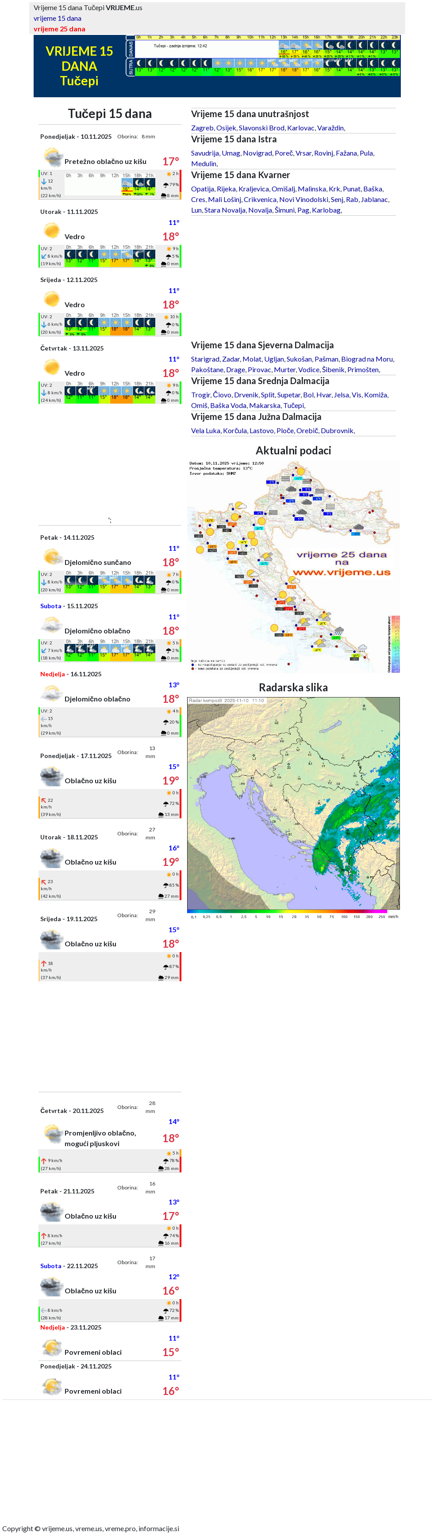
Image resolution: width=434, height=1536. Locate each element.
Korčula (235, 430)
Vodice (308, 369)
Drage (235, 369)
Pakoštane (207, 369)
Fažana (346, 153)
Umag (231, 153)
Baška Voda (228, 405)
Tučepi (293, 405)
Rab (352, 199)
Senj (337, 199)
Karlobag (326, 210)
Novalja (260, 210)
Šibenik (333, 369)
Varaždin (330, 127)
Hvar (323, 394)
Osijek (226, 127)
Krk (334, 188)
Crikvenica (260, 199)
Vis (356, 394)
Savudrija (205, 153)
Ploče (285, 430)
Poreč (284, 153)
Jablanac (374, 199)
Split (268, 394)
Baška (372, 188)
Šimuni (285, 210)
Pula (366, 153)
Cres (198, 199)
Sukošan (299, 358)
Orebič (307, 430)
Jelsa (341, 394)
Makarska (264, 405)
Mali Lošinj (224, 199)
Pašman (326, 358)
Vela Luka (205, 430)
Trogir (200, 394)
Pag (303, 210)
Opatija (202, 188)
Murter (285, 369)
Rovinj (323, 153)
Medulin (203, 163)
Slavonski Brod (261, 127)
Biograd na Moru (367, 358)
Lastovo (262, 430)
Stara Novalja (225, 210)
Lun (196, 210)
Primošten (363, 369)
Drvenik (246, 394)
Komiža (375, 394)
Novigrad (257, 153)
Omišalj (283, 188)
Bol (308, 394)
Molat (251, 358)
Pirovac (259, 369)
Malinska (312, 188)
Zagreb (202, 127)
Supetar (288, 394)
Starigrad (205, 358)
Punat (352, 188)
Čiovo (222, 394)
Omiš (199, 405)
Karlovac (301, 127)
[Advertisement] (109, 459)
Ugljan (274, 358)
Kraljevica (253, 188)
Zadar (231, 358)
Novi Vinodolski (303, 199)
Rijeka (226, 188)
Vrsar (303, 153)
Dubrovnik (337, 430)
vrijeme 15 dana (57, 18)
